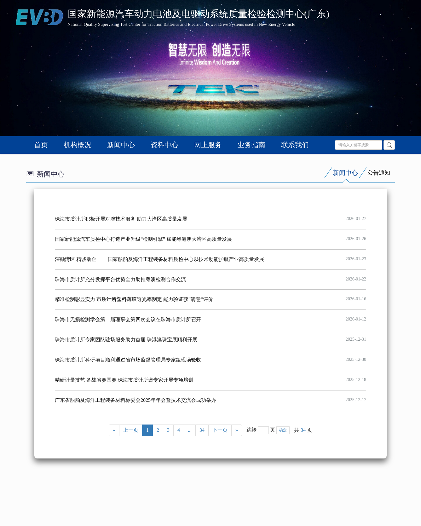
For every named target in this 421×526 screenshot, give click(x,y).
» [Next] (236, 430)
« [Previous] (114, 430)
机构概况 (77, 145)
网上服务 (208, 145)
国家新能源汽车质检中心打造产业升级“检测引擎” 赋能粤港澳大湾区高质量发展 (143, 239)
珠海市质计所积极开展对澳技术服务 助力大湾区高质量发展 (121, 219)
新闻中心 (121, 145)
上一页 (130, 430)
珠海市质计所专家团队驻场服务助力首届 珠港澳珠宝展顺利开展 (126, 339)
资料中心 (164, 145)
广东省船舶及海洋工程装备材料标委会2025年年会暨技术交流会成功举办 (135, 400)
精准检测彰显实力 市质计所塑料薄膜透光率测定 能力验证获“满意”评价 (134, 299)
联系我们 (295, 145)
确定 (283, 430)
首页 (41, 145)
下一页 (220, 430)
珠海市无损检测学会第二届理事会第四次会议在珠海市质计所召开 (128, 319)
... (190, 430)
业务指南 (251, 145)
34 (202, 430)
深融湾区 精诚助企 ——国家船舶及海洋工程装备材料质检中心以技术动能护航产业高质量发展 (159, 259)
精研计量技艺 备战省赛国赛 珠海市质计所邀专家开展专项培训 (124, 380)
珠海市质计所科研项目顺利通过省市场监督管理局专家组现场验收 (128, 359)
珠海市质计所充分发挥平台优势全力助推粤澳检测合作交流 (120, 279)
